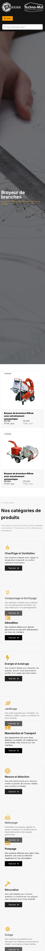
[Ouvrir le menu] (7, 18)
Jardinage (11, 201)
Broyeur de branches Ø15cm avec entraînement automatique (18, 476)
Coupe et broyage (23, 201)
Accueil (3, 201)
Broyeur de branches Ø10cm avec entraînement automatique (18, 416)
